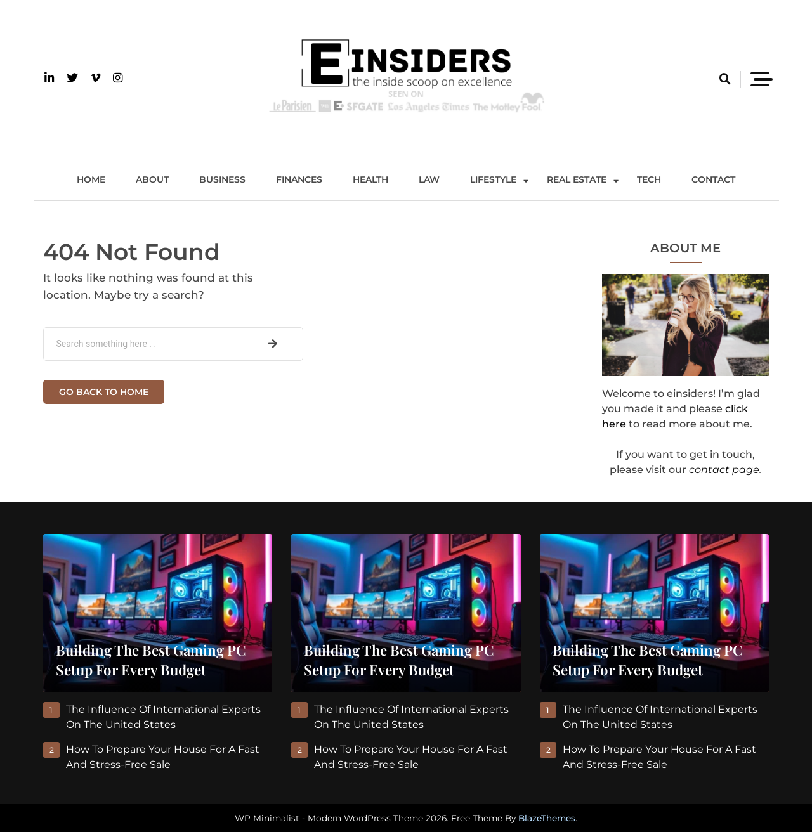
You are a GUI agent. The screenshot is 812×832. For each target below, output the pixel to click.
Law (429, 179)
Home (91, 179)
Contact (713, 179)
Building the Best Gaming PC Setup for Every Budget (151, 659)
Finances (299, 179)
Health (370, 179)
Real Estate (576, 179)
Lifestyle (493, 179)
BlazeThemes (546, 818)
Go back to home (103, 392)
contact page (724, 470)
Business (222, 179)
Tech (649, 179)
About (152, 179)
